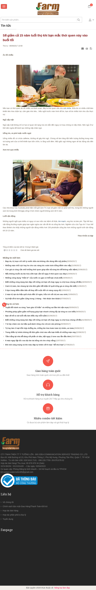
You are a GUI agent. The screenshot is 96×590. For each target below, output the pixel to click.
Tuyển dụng (8, 519)
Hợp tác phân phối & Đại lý (14, 515)
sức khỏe (67, 108)
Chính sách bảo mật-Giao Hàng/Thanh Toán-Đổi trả (25, 506)
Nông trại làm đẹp (62, 588)
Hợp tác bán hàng (10, 510)
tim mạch (62, 221)
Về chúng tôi (8, 502)
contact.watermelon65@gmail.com (18, 472)
